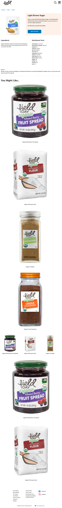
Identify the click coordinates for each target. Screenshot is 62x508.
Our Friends (15, 494)
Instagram (44, 494)
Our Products (16, 490)
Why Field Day (16, 492)
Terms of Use (30, 492)
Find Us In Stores (16, 497)
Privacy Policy (30, 491)
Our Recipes (15, 495)
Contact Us (15, 499)
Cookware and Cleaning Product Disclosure (31, 496)
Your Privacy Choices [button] (39, 505)
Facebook (44, 491)
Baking (13, 9)
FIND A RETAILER (34, 31)
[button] (55, 3)
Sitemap (15, 501)
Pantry (8, 9)
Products (3, 9)
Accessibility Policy (31, 494)
